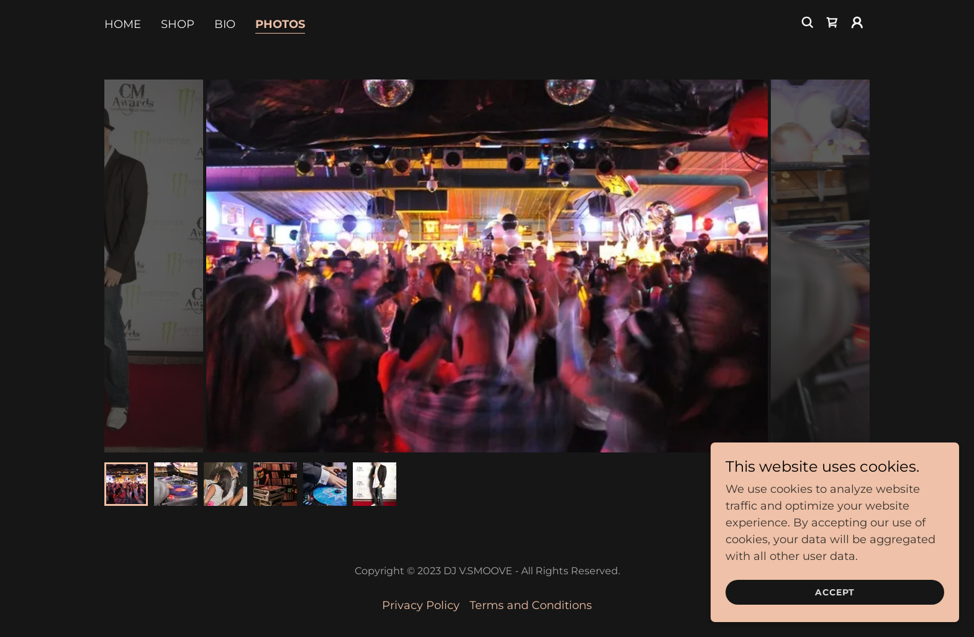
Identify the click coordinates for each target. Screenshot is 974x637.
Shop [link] (177, 24)
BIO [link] (224, 24)
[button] (857, 22)
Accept (835, 592)
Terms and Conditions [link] (531, 605)
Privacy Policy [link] (421, 605)
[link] (832, 22)
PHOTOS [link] (280, 24)
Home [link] (122, 24)
